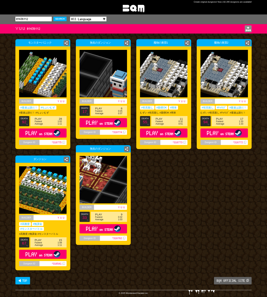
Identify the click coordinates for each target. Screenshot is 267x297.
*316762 (118, 238)
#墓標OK (161, 107)
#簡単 (173, 107)
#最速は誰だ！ (28, 107)
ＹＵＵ (61, 101)
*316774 (118, 132)
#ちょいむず (48, 107)
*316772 (239, 142)
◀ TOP (22, 281)
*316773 (179, 142)
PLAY (43, 133)
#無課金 (37, 223)
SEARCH (60, 19)
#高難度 (25, 223)
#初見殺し (147, 107)
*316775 (58, 142)
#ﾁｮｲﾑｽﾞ (221, 107)
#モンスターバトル (31, 228)
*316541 (58, 263)
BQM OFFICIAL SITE (233, 281)
